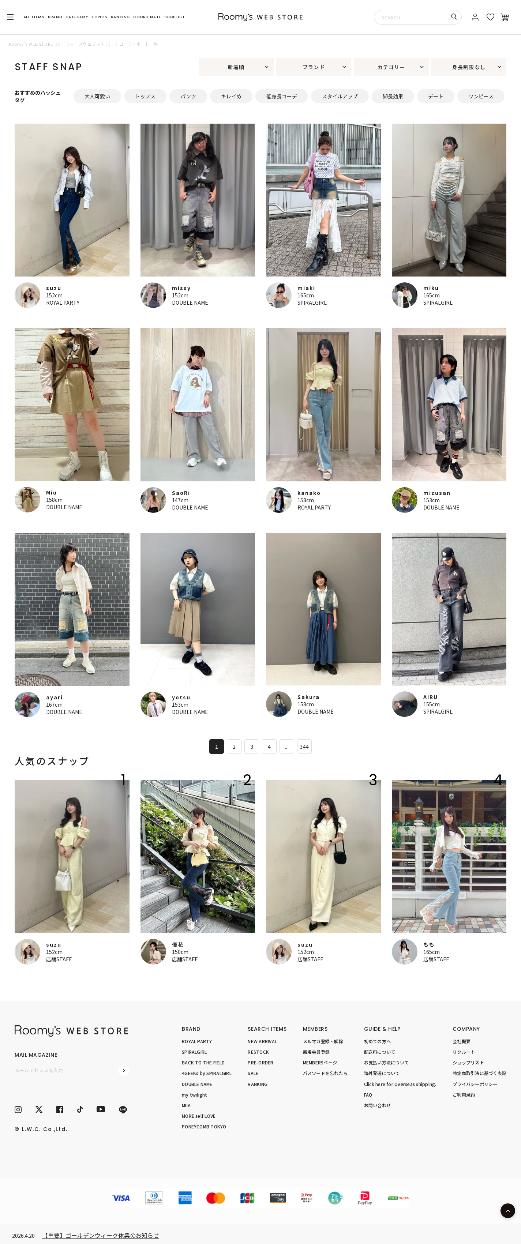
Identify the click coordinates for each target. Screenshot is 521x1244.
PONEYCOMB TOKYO (204, 1126)
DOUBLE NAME (190, 302)
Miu (51, 492)
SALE (253, 1073)
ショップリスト (468, 1062)
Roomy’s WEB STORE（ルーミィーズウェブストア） (61, 44)
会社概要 (462, 1041)
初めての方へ (377, 1041)
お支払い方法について (386, 1062)
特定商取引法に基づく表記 (479, 1073)
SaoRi (181, 492)
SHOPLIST (174, 17)
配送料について (380, 1052)
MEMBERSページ (320, 1062)
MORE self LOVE (198, 1116)
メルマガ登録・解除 (323, 1041)
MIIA (186, 1105)
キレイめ (231, 96)
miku (431, 288)
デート (435, 96)
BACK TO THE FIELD (203, 1062)
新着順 (236, 67)
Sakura (308, 696)
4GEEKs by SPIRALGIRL (207, 1073)
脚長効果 (393, 96)
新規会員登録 (316, 1052)
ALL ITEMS (34, 17)
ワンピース (481, 96)
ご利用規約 (464, 1094)
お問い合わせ (377, 1105)
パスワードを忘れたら (325, 1073)
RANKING (120, 17)
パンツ (188, 96)
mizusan (437, 492)
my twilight (194, 1094)
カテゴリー (391, 67)
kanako (309, 492)
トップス (145, 96)
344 (304, 746)
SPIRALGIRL (312, 302)
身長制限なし (469, 67)
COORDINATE (147, 17)
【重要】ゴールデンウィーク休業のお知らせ (100, 1235)
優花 (178, 944)
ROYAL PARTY (62, 302)
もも (429, 944)
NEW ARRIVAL (262, 1041)
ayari (54, 697)
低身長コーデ (281, 96)
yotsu (181, 697)
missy (181, 288)
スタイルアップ (340, 96)
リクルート (464, 1052)
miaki (306, 288)
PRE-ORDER (260, 1062)
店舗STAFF (59, 959)
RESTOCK (258, 1052)
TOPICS (99, 17)
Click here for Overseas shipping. (400, 1083)
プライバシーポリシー (475, 1083)
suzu (53, 288)
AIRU (430, 696)
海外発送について (382, 1073)
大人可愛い (97, 96)
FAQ (368, 1094)
